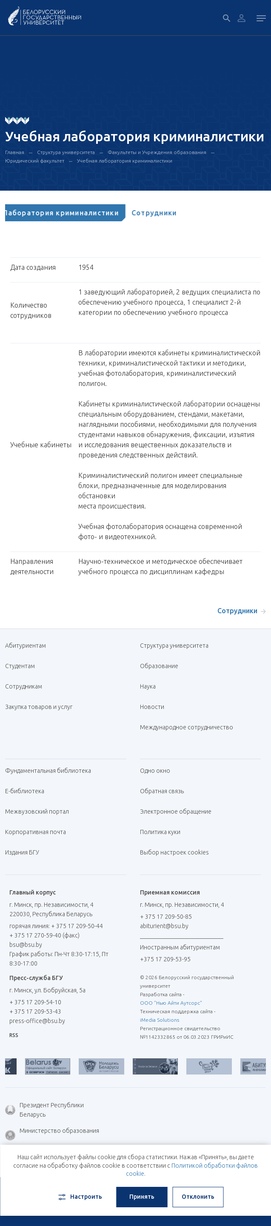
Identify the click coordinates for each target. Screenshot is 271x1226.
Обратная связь (162, 791)
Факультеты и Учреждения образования (157, 152)
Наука (148, 686)
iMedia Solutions (159, 1020)
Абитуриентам (28, 645)
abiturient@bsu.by (164, 926)
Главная (14, 152)
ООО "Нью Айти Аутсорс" (171, 1003)
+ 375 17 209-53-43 (35, 1011)
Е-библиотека (28, 791)
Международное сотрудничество (186, 732)
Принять (141, 1196)
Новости (152, 706)
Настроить (79, 1197)
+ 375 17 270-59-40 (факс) (44, 935)
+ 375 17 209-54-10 (35, 1002)
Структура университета (66, 152)
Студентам (20, 666)
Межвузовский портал (40, 811)
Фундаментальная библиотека (51, 770)
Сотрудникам (23, 686)
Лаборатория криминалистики (69, 213)
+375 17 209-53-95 (165, 959)
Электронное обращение (175, 811)
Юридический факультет (34, 160)
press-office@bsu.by (37, 1020)
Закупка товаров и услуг (38, 706)
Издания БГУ (22, 852)
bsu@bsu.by (25, 944)
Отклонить (198, 1196)
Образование (159, 666)
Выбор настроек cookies (174, 852)
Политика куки (160, 832)
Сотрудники (163, 213)
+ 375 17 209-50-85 (166, 916)
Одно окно (155, 770)
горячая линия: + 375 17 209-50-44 (56, 926)
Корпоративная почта (38, 832)
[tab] (69, 212)
